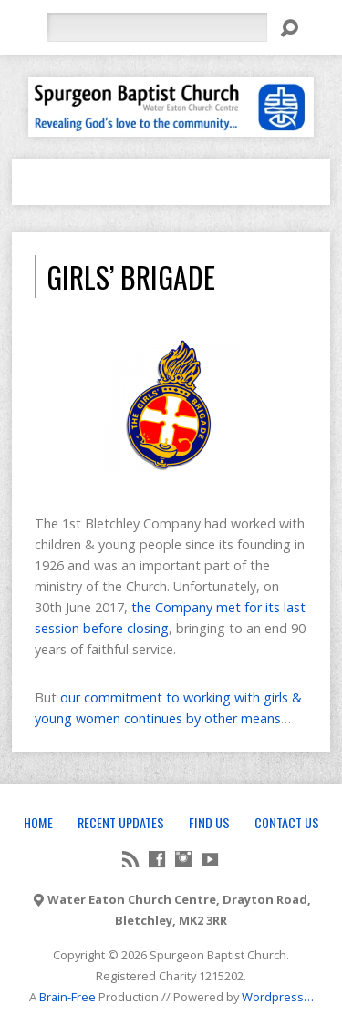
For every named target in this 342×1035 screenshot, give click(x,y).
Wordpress (273, 997)
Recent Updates (121, 822)
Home (38, 822)
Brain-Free (67, 997)
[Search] (157, 27)
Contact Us (286, 822)
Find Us (209, 822)
